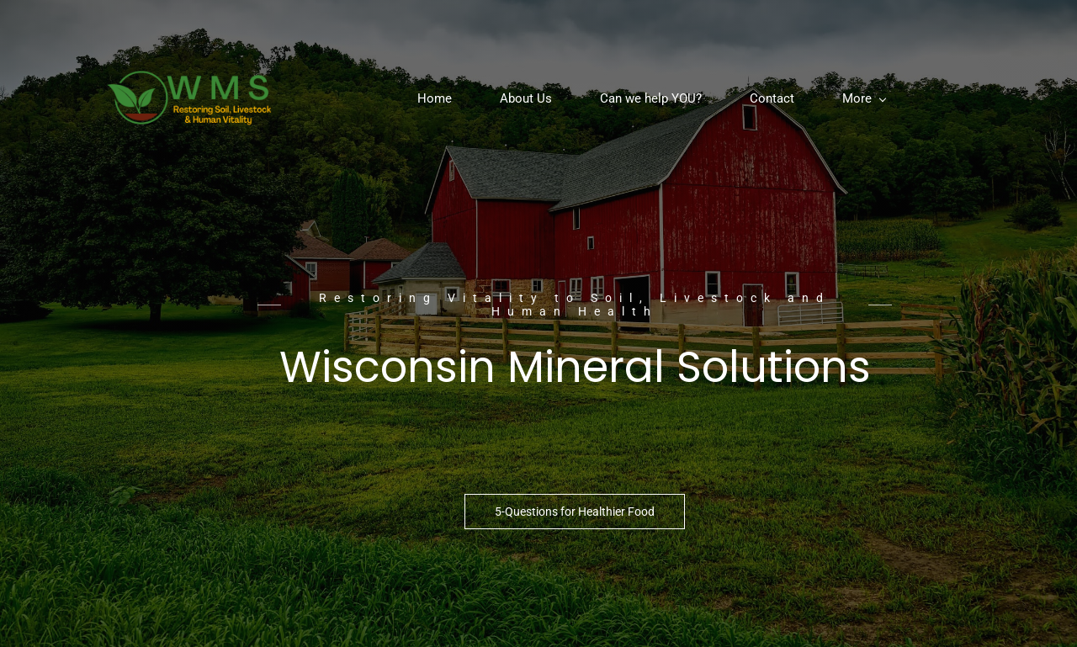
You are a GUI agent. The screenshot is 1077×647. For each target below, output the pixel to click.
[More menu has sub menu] (864, 99)
